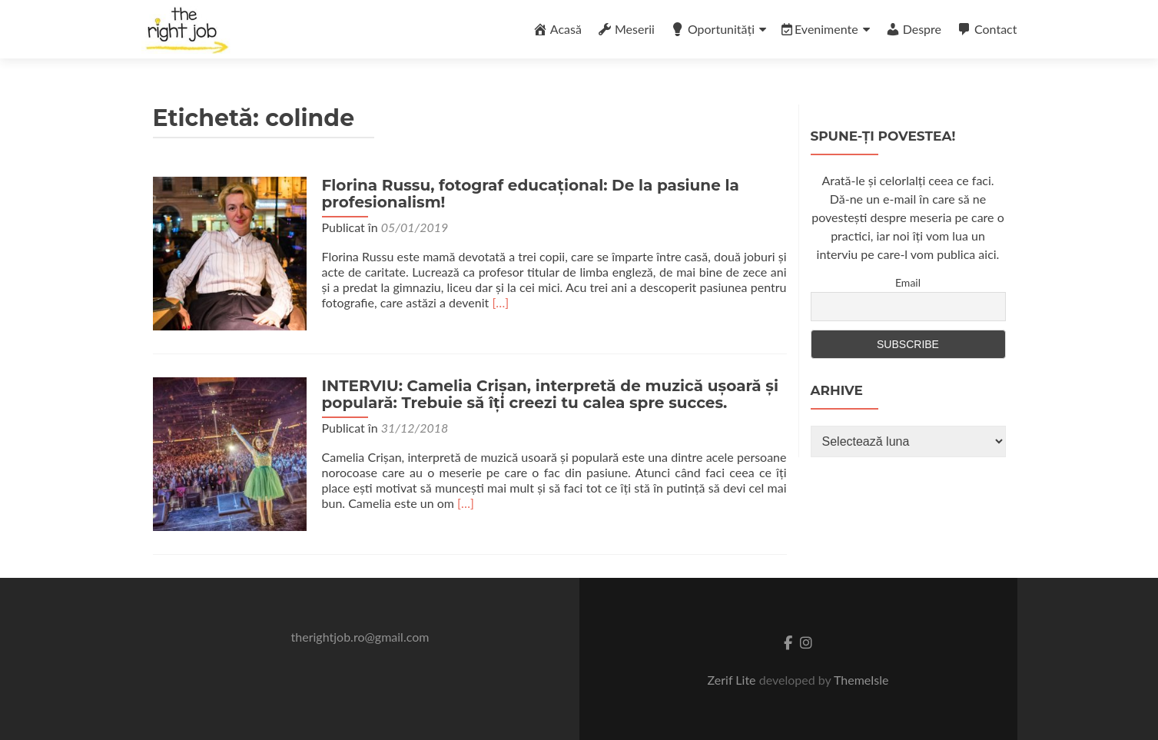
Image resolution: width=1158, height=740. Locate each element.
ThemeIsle (861, 679)
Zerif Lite (733, 679)
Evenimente (819, 29)
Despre (913, 29)
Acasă (557, 29)
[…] (500, 302)
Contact (987, 29)
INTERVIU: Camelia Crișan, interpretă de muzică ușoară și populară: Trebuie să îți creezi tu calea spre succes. (550, 394)
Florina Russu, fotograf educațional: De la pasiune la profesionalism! (530, 193)
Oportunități (712, 29)
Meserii (626, 29)
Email (908, 282)
